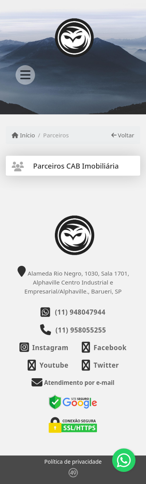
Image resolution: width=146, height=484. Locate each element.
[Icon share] (44, 347)
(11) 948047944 (80, 312)
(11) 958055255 (81, 330)
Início (23, 135)
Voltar (122, 135)
